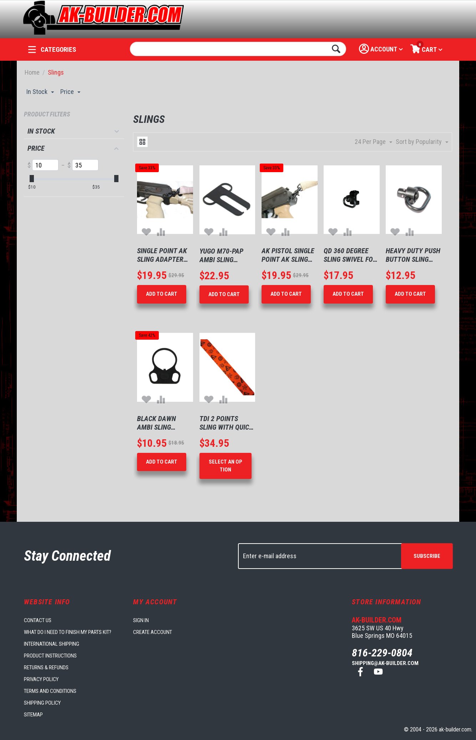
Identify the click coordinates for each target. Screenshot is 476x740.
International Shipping (51, 644)
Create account (152, 632)
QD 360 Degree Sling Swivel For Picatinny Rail (350, 255)
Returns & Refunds (46, 667)
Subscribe (427, 556)
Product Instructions (50, 655)
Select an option (225, 465)
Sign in (141, 620)
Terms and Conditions (50, 691)
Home (32, 72)
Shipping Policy (42, 703)
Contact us (37, 620)
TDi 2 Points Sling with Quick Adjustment (226, 422)
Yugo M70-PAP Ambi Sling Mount (221, 255)
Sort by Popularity (422, 142)
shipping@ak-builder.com (385, 663)
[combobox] (238, 49)
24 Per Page (373, 142)
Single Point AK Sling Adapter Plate (162, 255)
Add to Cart (161, 294)
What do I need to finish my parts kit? (67, 632)
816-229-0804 (382, 652)
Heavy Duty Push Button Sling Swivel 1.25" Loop (413, 255)
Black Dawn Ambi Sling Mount (156, 422)
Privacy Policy (41, 679)
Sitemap (33, 714)
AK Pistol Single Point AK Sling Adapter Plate (288, 255)
